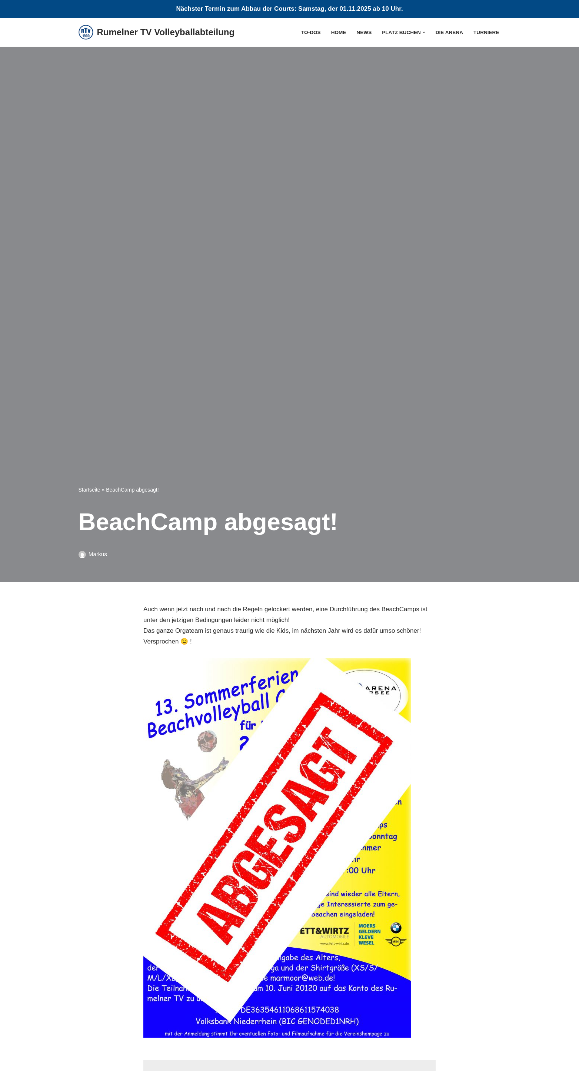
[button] (424, 32)
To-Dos (311, 32)
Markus (98, 554)
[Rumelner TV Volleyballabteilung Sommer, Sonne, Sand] (157, 32)
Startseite (89, 490)
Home (338, 32)
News (364, 32)
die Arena (449, 32)
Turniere (486, 32)
